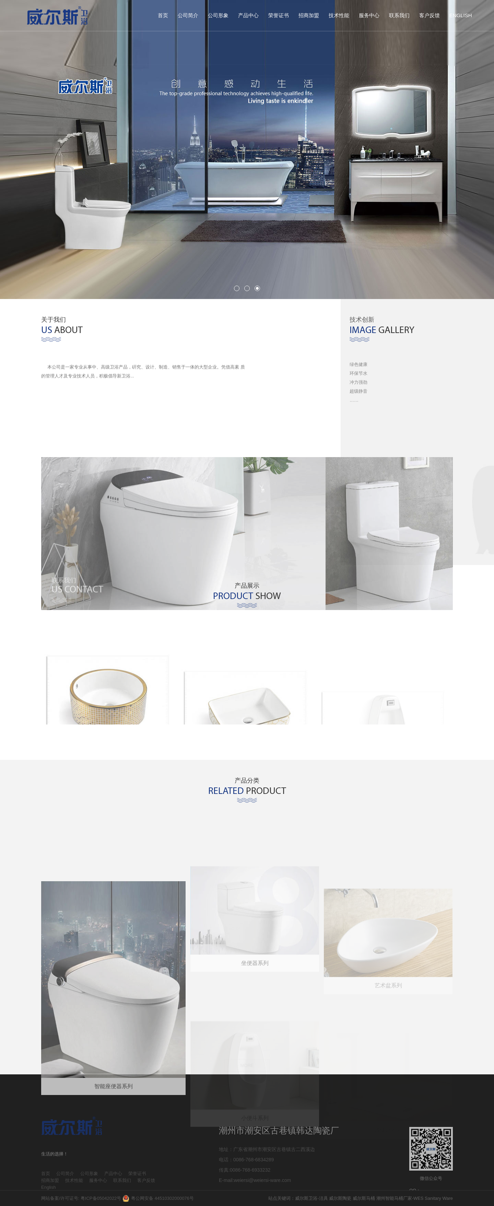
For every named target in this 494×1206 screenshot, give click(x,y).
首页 (163, 15)
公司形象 (218, 15)
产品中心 (248, 15)
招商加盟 (308, 15)
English (460, 15)
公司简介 (188, 15)
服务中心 (369, 15)
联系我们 (399, 15)
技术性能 (339, 15)
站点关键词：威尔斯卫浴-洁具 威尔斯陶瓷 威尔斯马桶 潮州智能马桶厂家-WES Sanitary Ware (360, 1198)
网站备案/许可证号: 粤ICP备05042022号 (81, 1198)
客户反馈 (429, 15)
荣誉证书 (278, 15)
